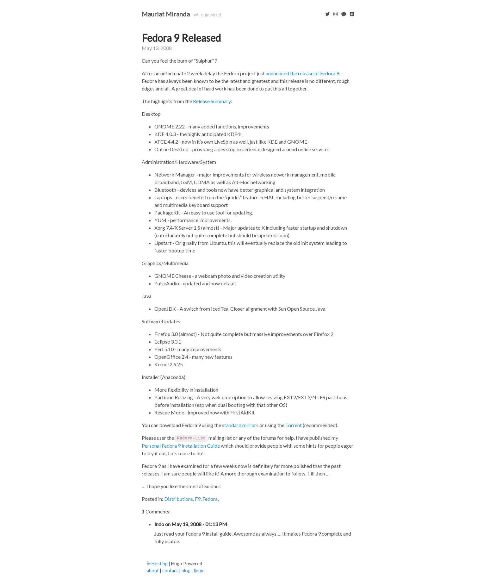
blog (186, 570)
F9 (198, 499)
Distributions (178, 499)
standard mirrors (240, 425)
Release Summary (212, 101)
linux (198, 570)
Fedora (210, 499)
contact (170, 570)
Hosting (157, 563)
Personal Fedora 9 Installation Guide (181, 446)
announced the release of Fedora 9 (302, 73)
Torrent (293, 425)
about (153, 570)
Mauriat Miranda (166, 14)
